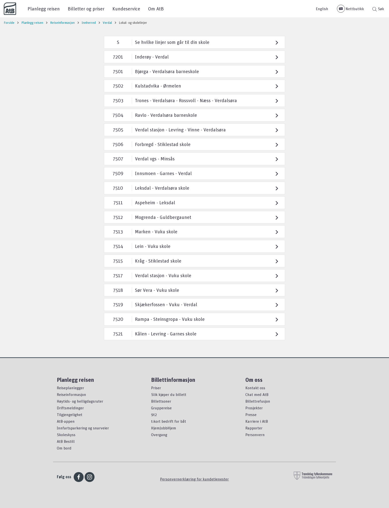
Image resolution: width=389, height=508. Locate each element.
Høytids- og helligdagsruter (80, 401)
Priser (156, 387)
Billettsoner (161, 401)
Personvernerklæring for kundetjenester (194, 479)
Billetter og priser (86, 8)
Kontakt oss (255, 387)
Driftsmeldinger (70, 407)
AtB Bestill (66, 441)
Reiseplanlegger (70, 387)
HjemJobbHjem (163, 427)
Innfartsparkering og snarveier (83, 427)
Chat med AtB (256, 394)
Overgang (159, 434)
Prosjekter (254, 407)
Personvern (255, 434)
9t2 (154, 414)
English (322, 8)
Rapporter (253, 427)
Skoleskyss (66, 434)
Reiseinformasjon (71, 394)
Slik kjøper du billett (168, 394)
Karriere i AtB (256, 421)
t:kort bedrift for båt (168, 421)
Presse (251, 414)
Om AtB (156, 8)
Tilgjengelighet (69, 414)
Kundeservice (126, 8)
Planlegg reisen (44, 8)
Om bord (64, 448)
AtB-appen (66, 421)
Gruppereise (161, 407)
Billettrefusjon (257, 401)
